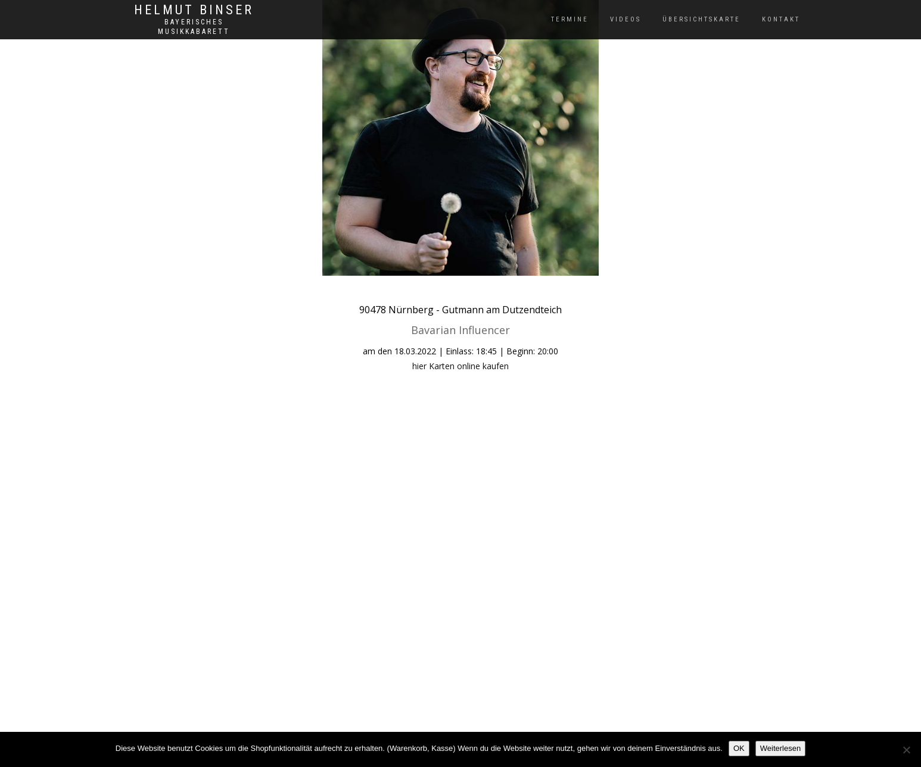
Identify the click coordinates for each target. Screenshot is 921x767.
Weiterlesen (780, 748)
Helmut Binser (194, 10)
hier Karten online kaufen (460, 366)
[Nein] (906, 750)
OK (739, 748)
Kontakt (781, 19)
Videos (625, 19)
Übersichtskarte (701, 19)
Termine (570, 19)
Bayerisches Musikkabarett (194, 27)
